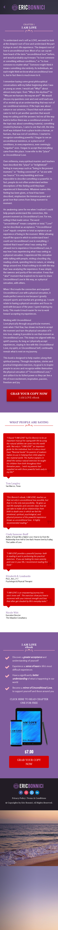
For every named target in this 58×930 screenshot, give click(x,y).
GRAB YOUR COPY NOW (29, 762)
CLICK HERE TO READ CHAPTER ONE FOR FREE (29, 701)
